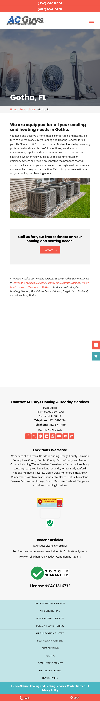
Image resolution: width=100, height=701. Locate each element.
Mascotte (65, 281)
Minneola (41, 281)
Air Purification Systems (50, 631)
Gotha (45, 285)
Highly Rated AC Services (50, 616)
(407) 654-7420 (50, 8)
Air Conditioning (50, 609)
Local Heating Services (50, 661)
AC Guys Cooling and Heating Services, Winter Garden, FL (54, 684)
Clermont (18, 281)
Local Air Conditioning (50, 624)
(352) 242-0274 (57, 419)
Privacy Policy (50, 688)
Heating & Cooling (50, 668)
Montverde (53, 281)
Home (13, 107)
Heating (50, 654)
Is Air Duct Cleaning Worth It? (50, 544)
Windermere (34, 285)
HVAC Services (50, 676)
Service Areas (28, 107)
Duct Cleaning (50, 646)
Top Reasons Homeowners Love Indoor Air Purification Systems (50, 549)
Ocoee (22, 285)
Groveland (29, 281)
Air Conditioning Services (50, 602)
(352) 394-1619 (57, 423)
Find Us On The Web (50, 428)
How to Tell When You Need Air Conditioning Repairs (50, 555)
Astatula (75, 281)
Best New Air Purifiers (50, 639)
